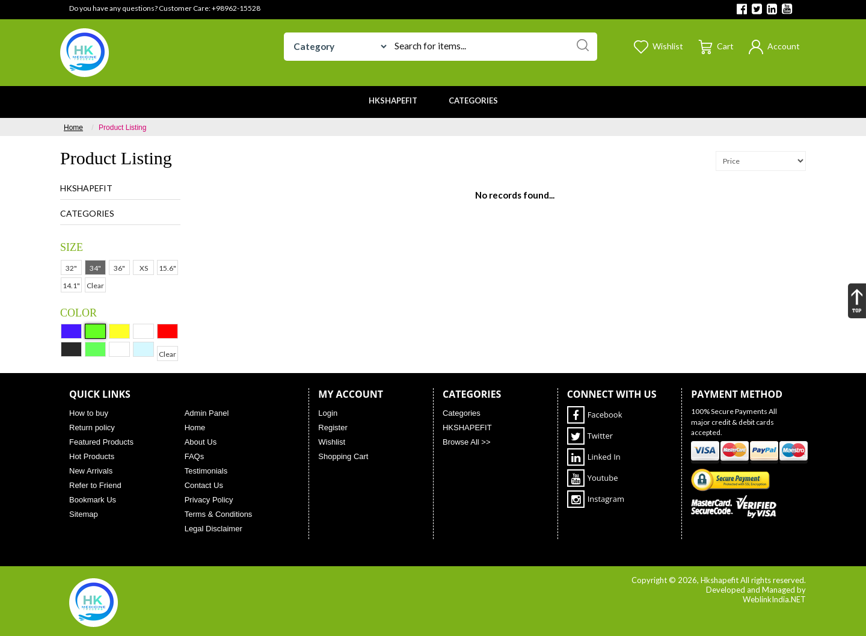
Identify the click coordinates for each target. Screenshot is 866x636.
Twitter (590, 436)
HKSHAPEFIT (86, 188)
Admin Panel (207, 413)
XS (144, 268)
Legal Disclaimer (213, 528)
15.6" (167, 268)
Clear (95, 285)
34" (95, 268)
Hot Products (91, 456)
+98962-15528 (236, 8)
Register (332, 427)
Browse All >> (467, 441)
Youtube (592, 478)
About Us (200, 441)
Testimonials (206, 470)
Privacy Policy (209, 499)
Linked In (594, 457)
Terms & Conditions (219, 514)
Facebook (594, 415)
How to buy (88, 413)
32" (71, 268)
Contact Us (204, 485)
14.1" (71, 285)
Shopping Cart (343, 456)
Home (73, 127)
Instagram (595, 499)
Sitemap (83, 514)
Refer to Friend (95, 485)
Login (327, 413)
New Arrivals (90, 470)
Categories (87, 213)
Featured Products (101, 441)
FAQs (194, 456)
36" (119, 268)
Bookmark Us (92, 499)
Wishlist (331, 441)
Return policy (92, 427)
